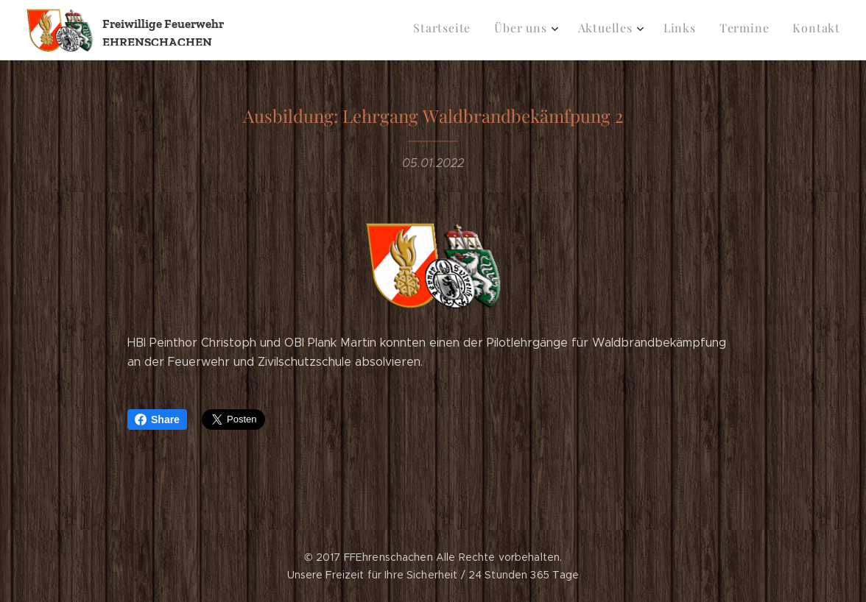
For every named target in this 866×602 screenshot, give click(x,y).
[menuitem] (711, 30)
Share (157, 419)
